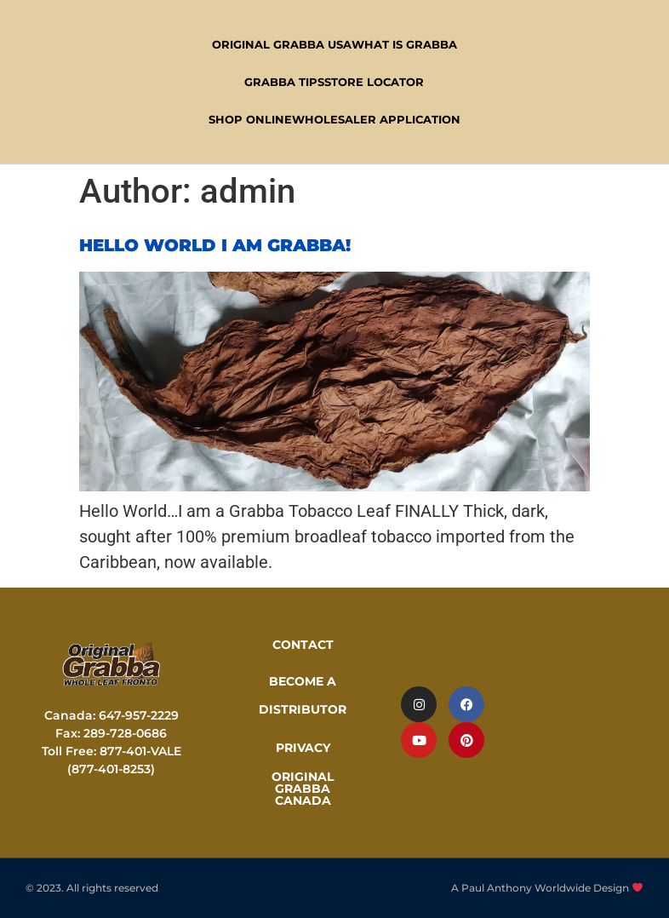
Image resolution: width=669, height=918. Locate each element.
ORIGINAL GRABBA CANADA (303, 788)
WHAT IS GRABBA (404, 44)
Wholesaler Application (376, 119)
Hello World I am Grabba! (215, 245)
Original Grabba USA (282, 44)
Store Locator (374, 82)
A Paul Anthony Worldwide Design (547, 887)
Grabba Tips (284, 82)
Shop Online (250, 119)
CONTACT (303, 644)
